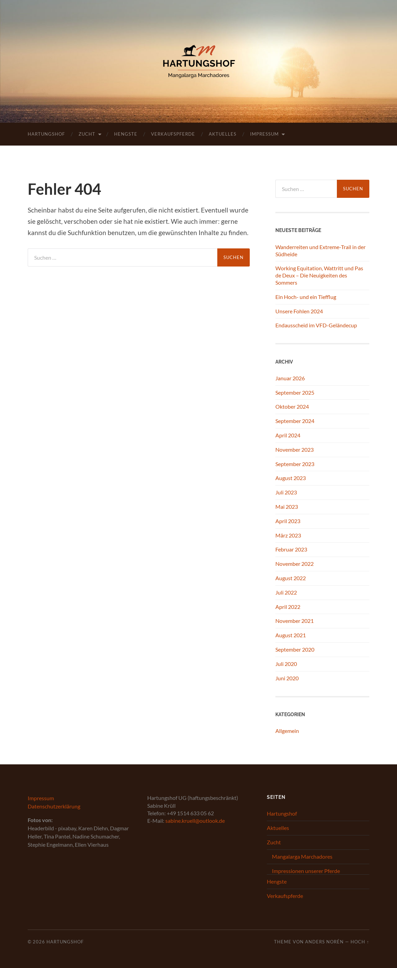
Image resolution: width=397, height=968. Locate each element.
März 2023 (288, 535)
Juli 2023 (286, 492)
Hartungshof (46, 134)
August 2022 (290, 578)
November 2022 (294, 563)
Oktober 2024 (292, 406)
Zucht (87, 134)
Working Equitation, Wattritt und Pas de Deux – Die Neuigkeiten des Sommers (319, 275)
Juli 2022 (286, 592)
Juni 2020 (287, 678)
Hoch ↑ (360, 941)
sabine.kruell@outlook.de (195, 820)
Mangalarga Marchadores (302, 856)
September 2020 (294, 649)
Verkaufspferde (173, 134)
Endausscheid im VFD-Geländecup (316, 325)
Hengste (125, 134)
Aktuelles (222, 134)
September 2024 (294, 421)
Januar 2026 (290, 378)
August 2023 (290, 478)
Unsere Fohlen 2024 (299, 311)
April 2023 (287, 521)
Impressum (264, 134)
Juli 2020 (286, 663)
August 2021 (290, 635)
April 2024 (287, 435)
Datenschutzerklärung (54, 806)
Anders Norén (324, 941)
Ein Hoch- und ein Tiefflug (305, 297)
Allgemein (287, 730)
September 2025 (294, 392)
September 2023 (294, 464)
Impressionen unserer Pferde (306, 871)
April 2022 (287, 606)
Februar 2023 (291, 549)
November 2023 (294, 449)
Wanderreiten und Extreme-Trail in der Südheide (320, 250)
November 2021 (294, 620)
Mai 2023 (286, 506)
